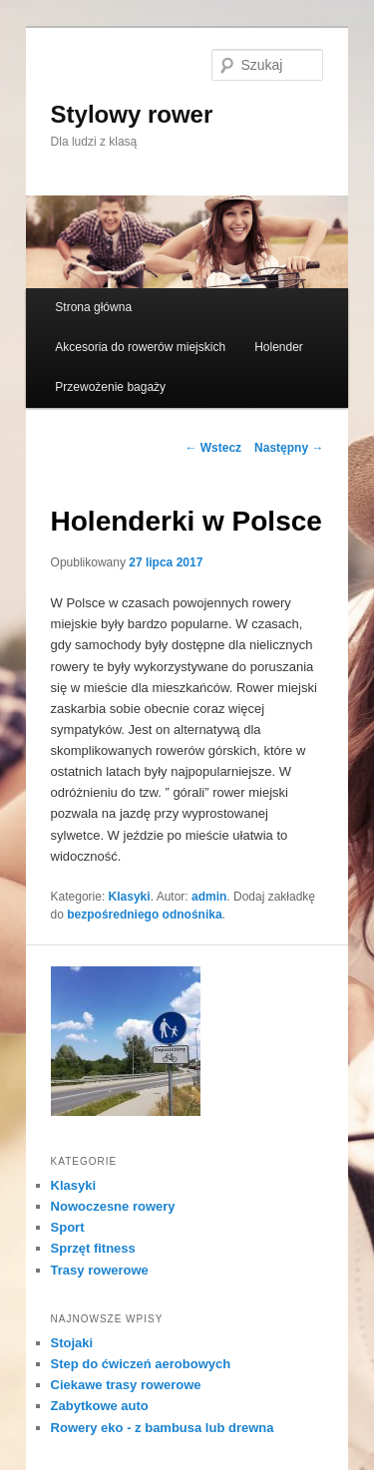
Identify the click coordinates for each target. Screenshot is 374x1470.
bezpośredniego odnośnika (144, 914)
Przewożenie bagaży (110, 387)
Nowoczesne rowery (113, 1206)
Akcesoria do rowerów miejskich (140, 347)
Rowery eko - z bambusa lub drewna (162, 1427)
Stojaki (72, 1342)
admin (208, 897)
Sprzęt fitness (93, 1248)
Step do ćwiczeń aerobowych (141, 1363)
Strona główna (93, 307)
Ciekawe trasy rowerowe (126, 1384)
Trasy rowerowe (100, 1270)
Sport (68, 1227)
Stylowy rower (132, 114)
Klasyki (130, 897)
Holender (278, 347)
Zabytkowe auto (100, 1405)
